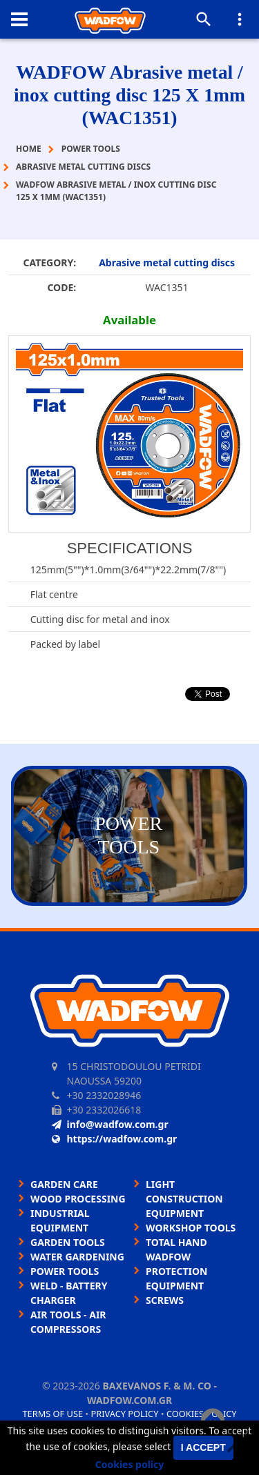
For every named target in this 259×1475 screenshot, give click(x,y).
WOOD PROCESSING (78, 1198)
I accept (203, 1447)
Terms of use (52, 1413)
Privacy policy (125, 1413)
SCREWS (165, 1300)
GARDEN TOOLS (67, 1242)
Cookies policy (129, 1464)
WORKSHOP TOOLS (191, 1227)
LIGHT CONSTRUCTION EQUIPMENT (184, 1199)
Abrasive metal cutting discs (167, 262)
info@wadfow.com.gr (110, 1124)
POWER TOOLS (64, 1271)
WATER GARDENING (77, 1256)
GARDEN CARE (64, 1184)
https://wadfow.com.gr (115, 1138)
